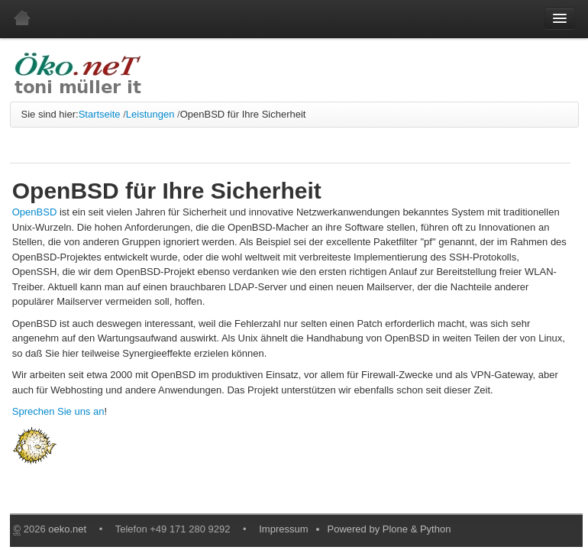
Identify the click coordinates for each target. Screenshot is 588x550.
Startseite (100, 114)
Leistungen (150, 114)
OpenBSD (34, 212)
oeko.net (67, 529)
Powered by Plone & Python (389, 529)
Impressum (283, 529)
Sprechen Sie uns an (58, 411)
